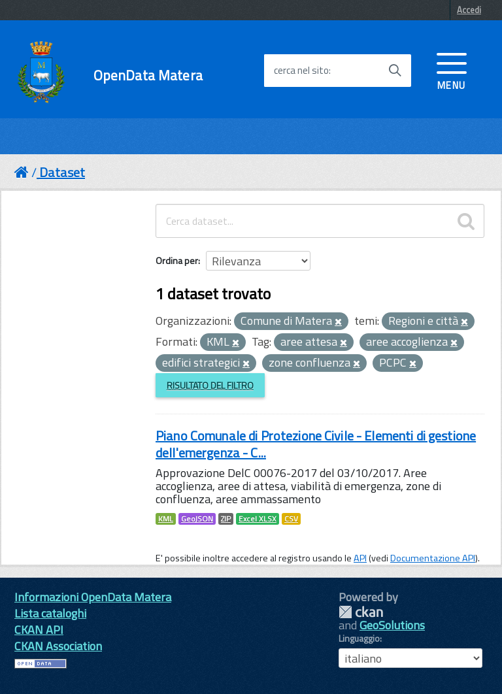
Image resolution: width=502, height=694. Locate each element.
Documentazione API (432, 558)
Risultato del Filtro (210, 385)
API (360, 558)
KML (165, 519)
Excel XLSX (257, 519)
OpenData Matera (148, 75)
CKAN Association (58, 646)
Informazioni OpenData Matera (92, 597)
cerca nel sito (301, 70)
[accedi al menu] (452, 70)
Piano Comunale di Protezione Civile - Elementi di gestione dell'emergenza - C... (316, 444)
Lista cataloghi (50, 613)
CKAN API (38, 629)
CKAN (361, 612)
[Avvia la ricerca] (394, 70)
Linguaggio (359, 638)
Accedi (469, 9)
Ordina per (177, 260)
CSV (291, 519)
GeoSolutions (392, 625)
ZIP (226, 519)
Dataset (62, 172)
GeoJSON (197, 519)
